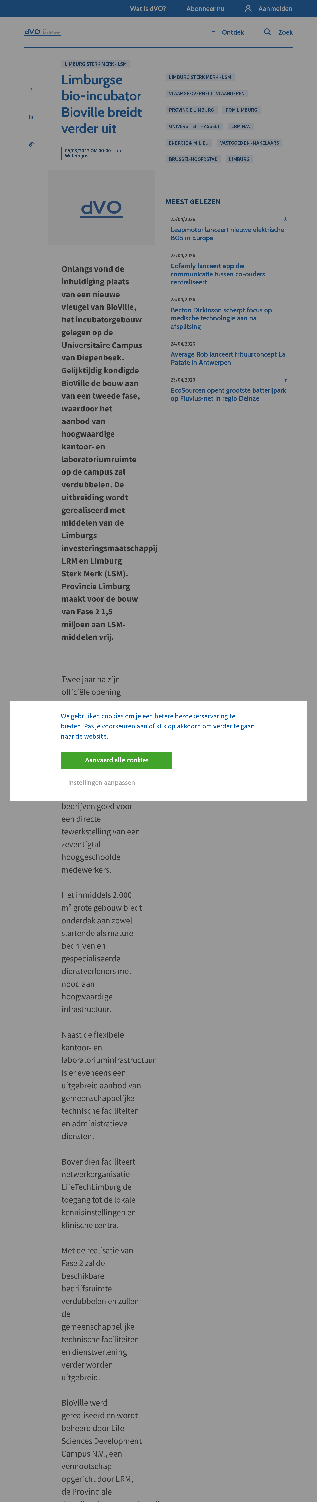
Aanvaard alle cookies (117, 760)
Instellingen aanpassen (101, 782)
